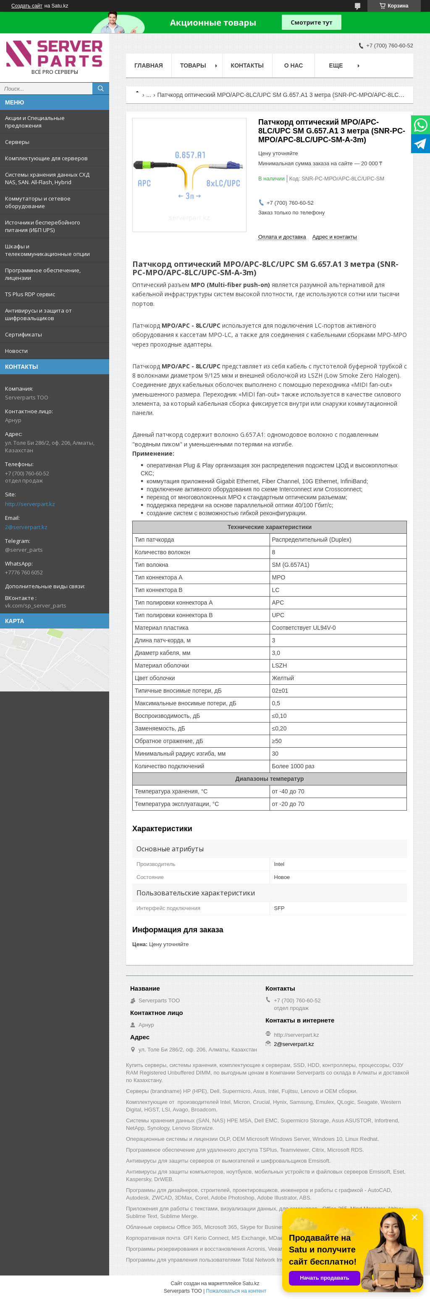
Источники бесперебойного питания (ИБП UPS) (42, 226)
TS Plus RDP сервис (30, 294)
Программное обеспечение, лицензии (43, 274)
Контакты (247, 65)
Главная (148, 65)
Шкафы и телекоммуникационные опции (47, 250)
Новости (16, 351)
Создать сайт (26, 6)
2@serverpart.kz (26, 527)
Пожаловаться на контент (236, 1291)
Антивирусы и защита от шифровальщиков (38, 314)
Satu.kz (250, 1283)
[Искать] (100, 88)
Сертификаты (23, 334)
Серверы (17, 142)
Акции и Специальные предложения (35, 121)
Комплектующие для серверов (46, 158)
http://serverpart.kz (30, 504)
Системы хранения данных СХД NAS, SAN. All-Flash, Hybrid (47, 178)
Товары (193, 65)
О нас (293, 65)
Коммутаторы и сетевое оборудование (38, 202)
